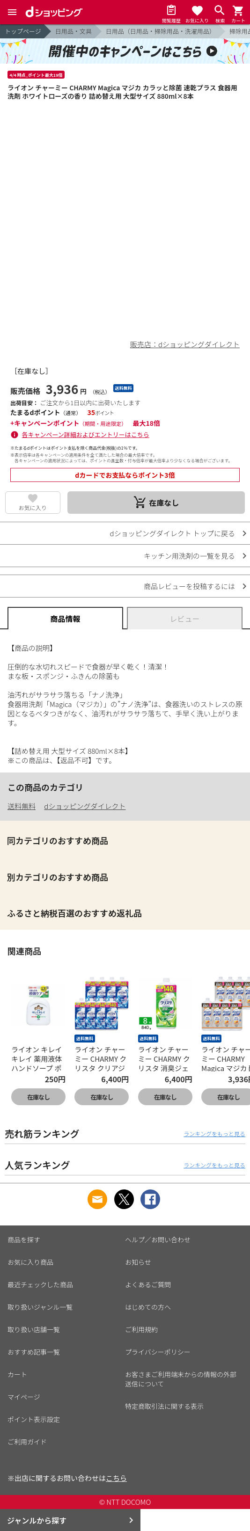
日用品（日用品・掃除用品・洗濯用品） (160, 31)
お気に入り (33, 507)
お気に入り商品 (30, 1262)
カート (17, 1374)
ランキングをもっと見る (214, 1133)
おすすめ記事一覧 (33, 1351)
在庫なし (38, 1097)
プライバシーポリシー (158, 1351)
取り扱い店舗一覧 (33, 1329)
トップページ (23, 31)
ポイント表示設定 (33, 1419)
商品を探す (23, 1239)
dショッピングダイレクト (84, 806)
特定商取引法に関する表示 (164, 1406)
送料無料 (21, 806)
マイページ (23, 1396)
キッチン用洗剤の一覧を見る (189, 555)
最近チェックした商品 (40, 1284)
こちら (116, 1478)
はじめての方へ (148, 1307)
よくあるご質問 (148, 1284)
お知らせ (138, 1262)
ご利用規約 (141, 1329)
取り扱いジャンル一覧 (40, 1307)
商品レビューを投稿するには (189, 586)
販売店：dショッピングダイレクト (185, 344)
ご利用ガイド (27, 1441)
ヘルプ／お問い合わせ (158, 1239)
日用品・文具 (73, 31)
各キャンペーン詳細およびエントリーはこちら (85, 434)
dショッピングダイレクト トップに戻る (172, 533)
